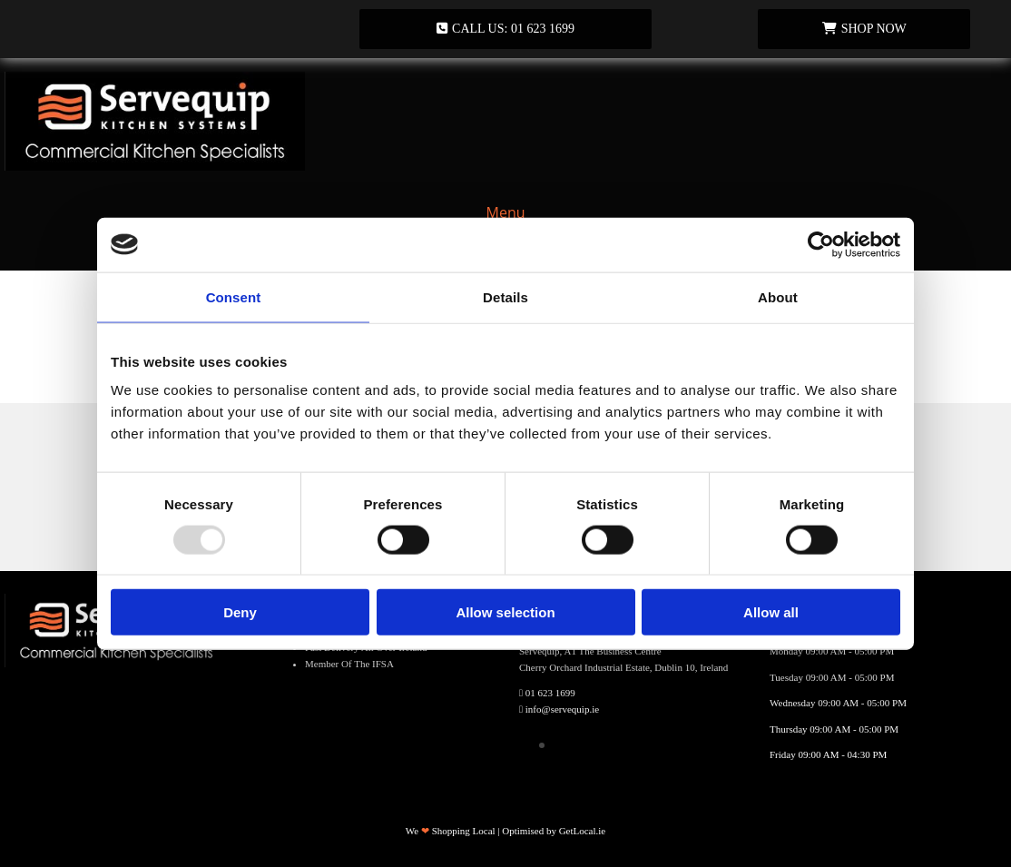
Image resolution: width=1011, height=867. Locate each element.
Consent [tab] (233, 296)
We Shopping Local (451, 830)
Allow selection (505, 612)
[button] (505, 29)
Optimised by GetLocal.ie (553, 830)
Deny (240, 612)
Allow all (771, 612)
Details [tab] (505, 296)
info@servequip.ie (562, 709)
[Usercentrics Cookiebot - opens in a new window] (820, 244)
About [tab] (778, 296)
